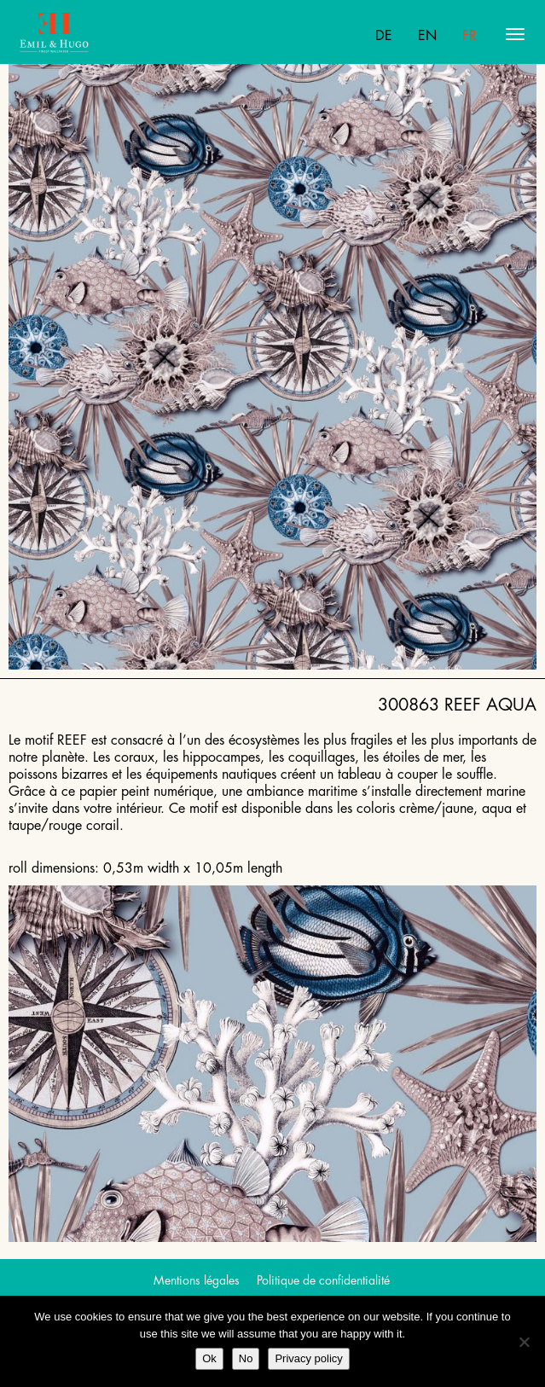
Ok (209, 1358)
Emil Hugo (86, 34)
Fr (469, 36)
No (246, 1358)
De (383, 36)
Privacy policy (308, 1358)
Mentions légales (197, 1280)
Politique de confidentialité (323, 1280)
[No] (523, 1341)
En (427, 36)
